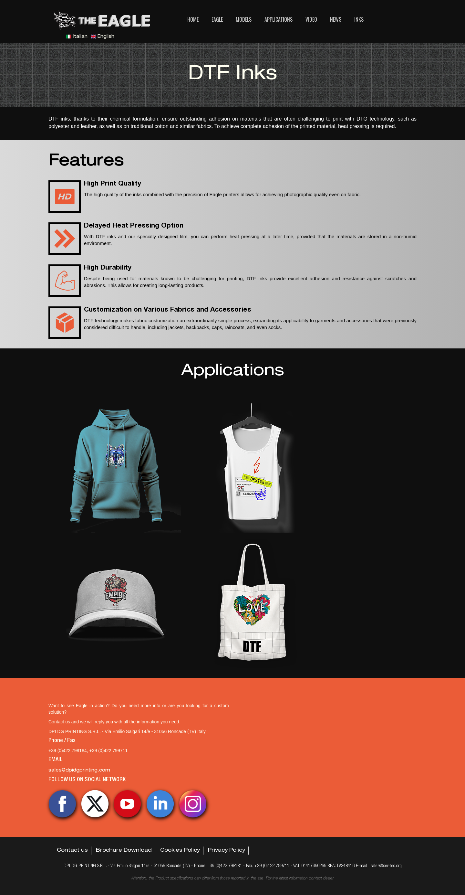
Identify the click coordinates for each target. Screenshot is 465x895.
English (102, 37)
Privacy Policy (226, 850)
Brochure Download (124, 850)
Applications (278, 19)
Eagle (217, 19)
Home (193, 19)
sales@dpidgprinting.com (79, 770)
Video (311, 19)
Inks (359, 19)
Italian (77, 37)
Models (244, 19)
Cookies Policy (180, 850)
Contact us (72, 850)
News (335, 19)
